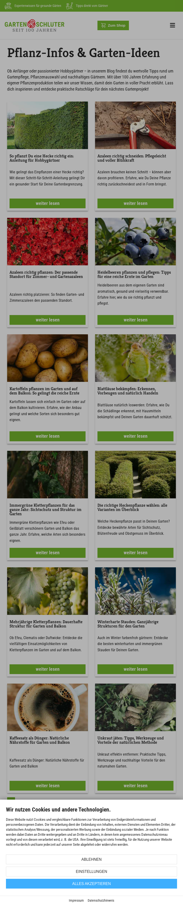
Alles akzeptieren (91, 884)
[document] (91, 830)
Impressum (76, 900)
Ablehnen (91, 859)
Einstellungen (91, 872)
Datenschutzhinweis (101, 900)
